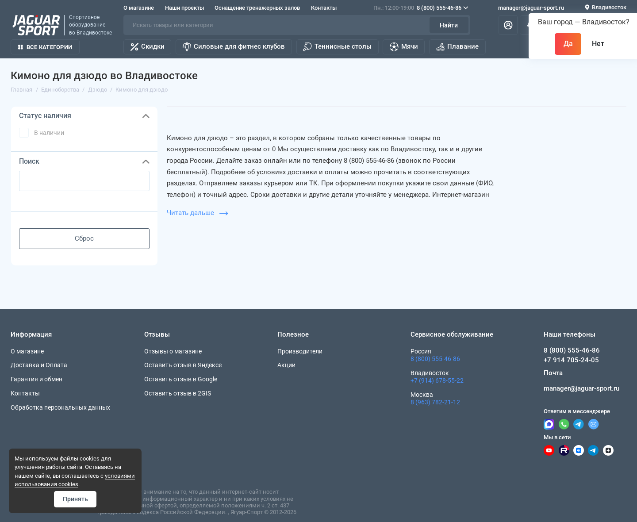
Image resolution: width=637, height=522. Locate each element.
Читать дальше (197, 213)
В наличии (49, 132)
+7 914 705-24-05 (571, 360)
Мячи (404, 46)
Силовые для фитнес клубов (234, 46)
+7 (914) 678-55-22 (437, 380)
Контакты (324, 7)
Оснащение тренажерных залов (257, 7)
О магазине (138, 7)
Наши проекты (184, 7)
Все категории (45, 47)
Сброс (84, 238)
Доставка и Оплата (39, 364)
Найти (449, 25)
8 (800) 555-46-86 (420, 7)
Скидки (147, 46)
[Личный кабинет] (508, 25)
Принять (75, 499)
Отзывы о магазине (173, 351)
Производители (299, 351)
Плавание (457, 46)
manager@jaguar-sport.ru (531, 7)
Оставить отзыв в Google (180, 379)
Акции (286, 364)
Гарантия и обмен (36, 379)
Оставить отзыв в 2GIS (177, 393)
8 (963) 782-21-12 (435, 402)
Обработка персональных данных (60, 407)
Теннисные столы (337, 46)
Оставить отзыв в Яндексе (183, 364)
